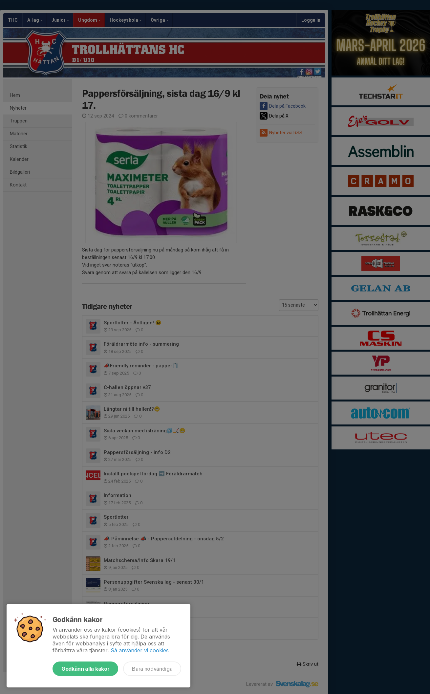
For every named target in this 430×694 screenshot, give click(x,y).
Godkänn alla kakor (85, 668)
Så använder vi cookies (140, 650)
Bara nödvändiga (152, 668)
